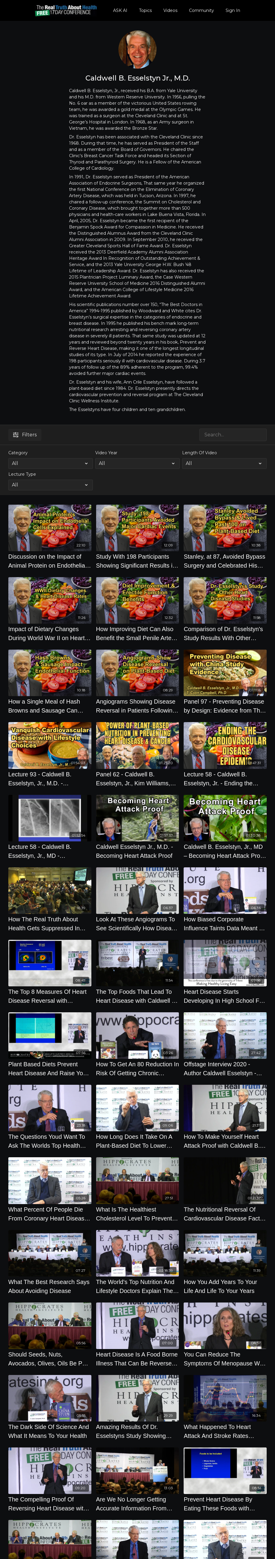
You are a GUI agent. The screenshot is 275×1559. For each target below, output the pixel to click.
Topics (145, 10)
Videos (170, 10)
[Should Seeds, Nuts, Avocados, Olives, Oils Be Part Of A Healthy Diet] (49, 1359)
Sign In (233, 10)
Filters (25, 435)
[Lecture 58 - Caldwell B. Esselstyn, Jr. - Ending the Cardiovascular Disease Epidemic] (225, 779)
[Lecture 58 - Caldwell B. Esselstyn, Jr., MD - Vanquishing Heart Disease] (49, 851)
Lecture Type (22, 474)
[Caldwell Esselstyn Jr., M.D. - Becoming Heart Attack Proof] (137, 851)
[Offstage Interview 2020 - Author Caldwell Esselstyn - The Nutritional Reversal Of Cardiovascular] (225, 1069)
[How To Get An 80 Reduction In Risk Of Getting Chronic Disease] (137, 1069)
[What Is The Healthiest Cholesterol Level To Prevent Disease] (137, 1214)
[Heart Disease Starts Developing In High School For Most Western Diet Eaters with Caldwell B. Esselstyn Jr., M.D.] (225, 996)
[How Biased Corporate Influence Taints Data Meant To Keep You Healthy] (225, 924)
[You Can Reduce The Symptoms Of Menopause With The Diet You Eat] (225, 1359)
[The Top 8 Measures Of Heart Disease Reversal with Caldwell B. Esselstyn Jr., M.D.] (49, 996)
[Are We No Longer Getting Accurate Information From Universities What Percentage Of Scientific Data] (137, 1504)
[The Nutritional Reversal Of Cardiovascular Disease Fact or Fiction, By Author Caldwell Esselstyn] (225, 1214)
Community (201, 10)
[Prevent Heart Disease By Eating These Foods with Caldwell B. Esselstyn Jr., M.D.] (225, 1504)
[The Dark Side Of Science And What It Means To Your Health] (49, 1431)
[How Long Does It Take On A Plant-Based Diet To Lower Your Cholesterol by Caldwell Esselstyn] (137, 1141)
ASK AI (120, 10)
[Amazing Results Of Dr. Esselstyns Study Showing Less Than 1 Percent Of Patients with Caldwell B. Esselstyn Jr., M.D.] (137, 1431)
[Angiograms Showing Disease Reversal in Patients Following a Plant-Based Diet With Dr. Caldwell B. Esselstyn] (137, 706)
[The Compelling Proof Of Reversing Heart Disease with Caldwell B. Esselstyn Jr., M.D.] (49, 1504)
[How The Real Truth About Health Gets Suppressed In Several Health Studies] (49, 924)
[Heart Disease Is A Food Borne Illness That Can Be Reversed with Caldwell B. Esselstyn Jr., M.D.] (137, 1359)
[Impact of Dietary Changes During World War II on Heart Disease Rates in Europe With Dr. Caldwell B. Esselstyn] (49, 633)
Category (18, 452)
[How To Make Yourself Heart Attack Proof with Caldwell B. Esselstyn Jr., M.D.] (225, 1141)
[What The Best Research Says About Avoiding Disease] (49, 1286)
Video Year (106, 452)
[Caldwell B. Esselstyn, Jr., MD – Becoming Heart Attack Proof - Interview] (225, 851)
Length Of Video (199, 452)
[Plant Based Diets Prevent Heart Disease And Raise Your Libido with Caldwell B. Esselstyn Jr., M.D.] (49, 1069)
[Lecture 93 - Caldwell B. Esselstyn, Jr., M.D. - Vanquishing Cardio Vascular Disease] (49, 779)
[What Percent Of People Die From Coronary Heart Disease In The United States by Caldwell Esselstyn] (49, 1214)
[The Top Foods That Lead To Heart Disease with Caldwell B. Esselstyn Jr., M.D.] (137, 996)
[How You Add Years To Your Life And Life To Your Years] (225, 1286)
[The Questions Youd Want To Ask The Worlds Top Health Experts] (49, 1141)
